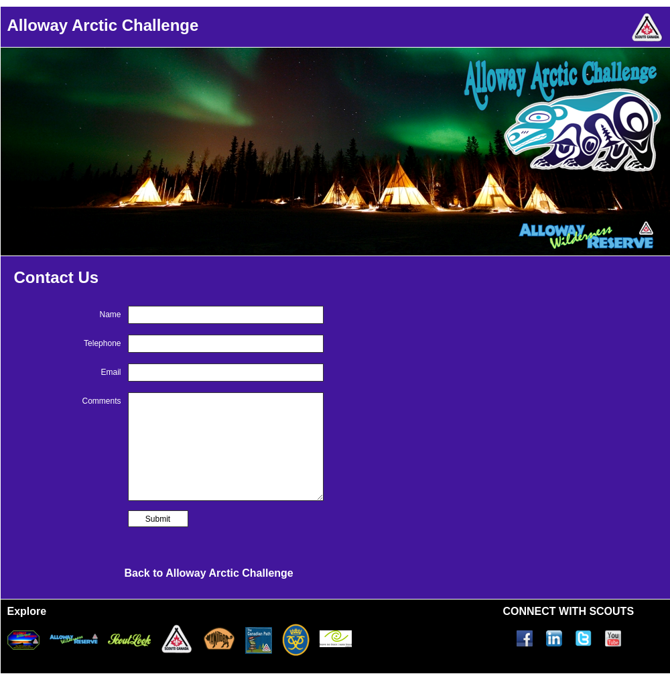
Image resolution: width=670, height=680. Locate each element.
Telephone (102, 343)
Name (110, 314)
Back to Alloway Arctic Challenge (209, 573)
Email (110, 372)
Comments (101, 401)
